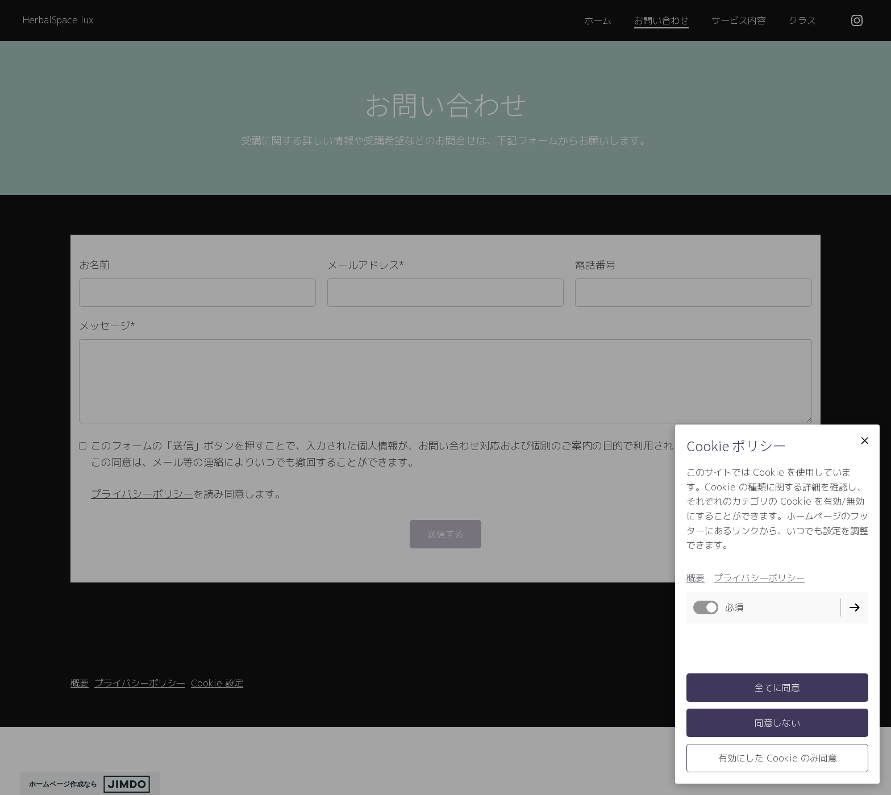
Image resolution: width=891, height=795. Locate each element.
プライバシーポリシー (759, 578)
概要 (695, 578)
